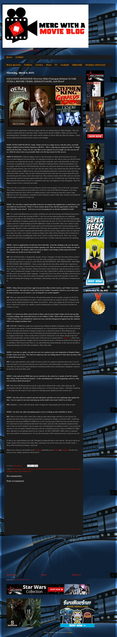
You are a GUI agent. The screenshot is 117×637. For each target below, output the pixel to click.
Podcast (65, 65)
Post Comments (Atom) (22, 579)
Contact (19, 57)
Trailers (28, 65)
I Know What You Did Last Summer (65, 469)
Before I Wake (16, 469)
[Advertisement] (44, 554)
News (48, 65)
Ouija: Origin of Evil (24, 471)
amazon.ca (66, 338)
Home (9, 57)
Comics (39, 65)
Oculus (15, 471)
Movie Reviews (13, 65)
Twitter (55, 450)
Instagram (65, 450)
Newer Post (12, 575)
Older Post (76, 575)
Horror (47, 469)
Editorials (77, 65)
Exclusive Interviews (95, 65)
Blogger (69, 632)
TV (56, 65)
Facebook (38, 450)
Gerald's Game (39, 469)
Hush (51, 469)
